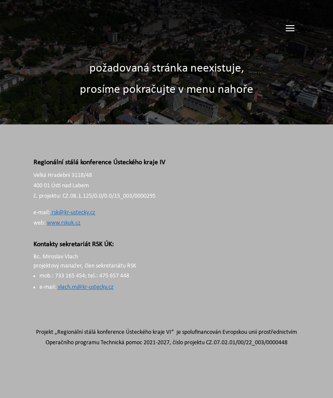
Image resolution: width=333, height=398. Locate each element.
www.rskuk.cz (64, 223)
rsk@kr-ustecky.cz (72, 212)
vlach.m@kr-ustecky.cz (86, 287)
